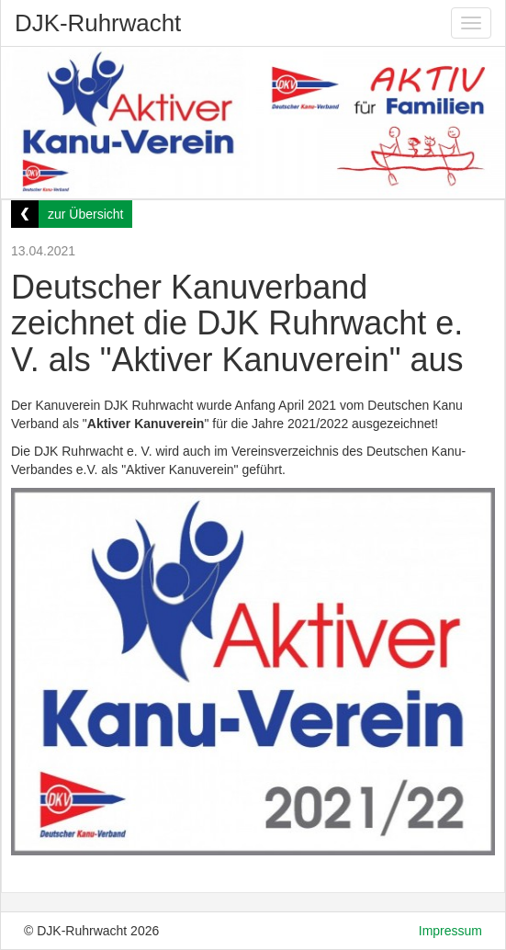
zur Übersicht (85, 214)
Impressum (450, 930)
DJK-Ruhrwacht (98, 23)
